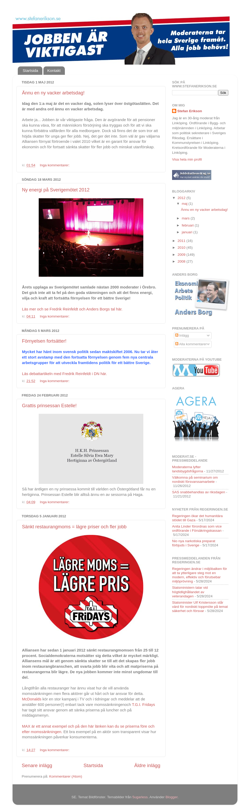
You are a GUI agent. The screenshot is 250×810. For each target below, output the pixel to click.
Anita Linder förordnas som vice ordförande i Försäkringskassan (197, 528)
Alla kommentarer (191, 344)
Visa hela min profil (187, 159)
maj (185, 204)
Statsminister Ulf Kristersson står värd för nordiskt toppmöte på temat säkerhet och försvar (200, 607)
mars (186, 218)
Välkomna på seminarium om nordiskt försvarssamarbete (195, 479)
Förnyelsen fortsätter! (44, 341)
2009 (182, 255)
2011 (182, 241)
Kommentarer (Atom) (65, 776)
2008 (182, 261)
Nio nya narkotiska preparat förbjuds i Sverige (193, 543)
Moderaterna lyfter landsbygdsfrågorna (187, 469)
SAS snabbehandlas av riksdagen (198, 492)
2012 (182, 198)
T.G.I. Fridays (143, 705)
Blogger (172, 797)
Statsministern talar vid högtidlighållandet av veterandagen (190, 592)
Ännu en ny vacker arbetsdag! (53, 92)
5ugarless (140, 797)
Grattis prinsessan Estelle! (49, 405)
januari (187, 232)
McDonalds (31, 699)
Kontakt (54, 70)
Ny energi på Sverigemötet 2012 (55, 189)
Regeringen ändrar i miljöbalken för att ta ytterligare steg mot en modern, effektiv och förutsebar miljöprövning (199, 575)
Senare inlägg (37, 765)
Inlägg (182, 335)
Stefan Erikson (189, 111)
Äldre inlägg (147, 765)
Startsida (30, 70)
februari (188, 225)
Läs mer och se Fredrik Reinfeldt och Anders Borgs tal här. (72, 309)
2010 (182, 248)
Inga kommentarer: (55, 165)
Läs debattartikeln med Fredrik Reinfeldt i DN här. (64, 374)
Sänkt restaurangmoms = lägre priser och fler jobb (74, 526)
